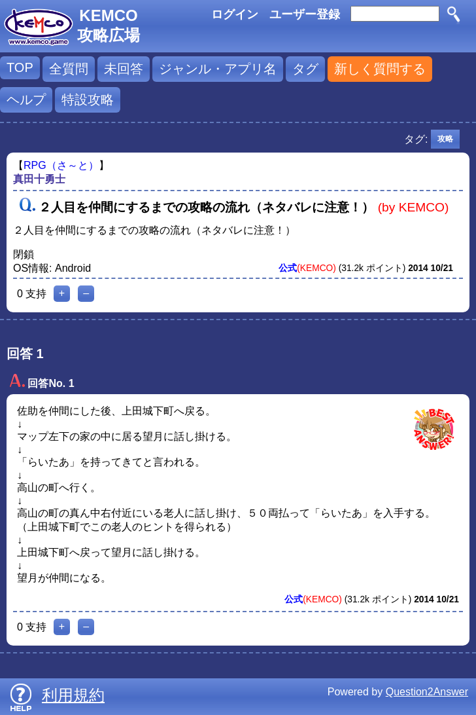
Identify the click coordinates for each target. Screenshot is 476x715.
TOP (20, 67)
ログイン (234, 14)
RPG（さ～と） (61, 165)
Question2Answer (427, 691)
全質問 (68, 69)
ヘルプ (26, 99)
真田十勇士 (39, 179)
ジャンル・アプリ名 (218, 69)
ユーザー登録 (304, 14)
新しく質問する (380, 69)
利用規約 (73, 695)
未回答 (123, 69)
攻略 (445, 138)
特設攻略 (87, 99)
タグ (305, 69)
